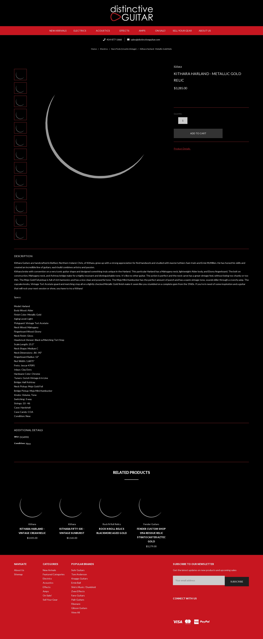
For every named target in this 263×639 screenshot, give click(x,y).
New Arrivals (58, 30)
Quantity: (178, 113)
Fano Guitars (78, 595)
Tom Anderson (79, 574)
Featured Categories (54, 574)
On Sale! (160, 30)
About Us (206, 30)
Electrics (81, 30)
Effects (126, 30)
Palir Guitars (77, 599)
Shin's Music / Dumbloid (83, 587)
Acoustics (104, 30)
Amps (143, 30)
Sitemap (18, 574)
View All (75, 612)
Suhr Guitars (78, 570)
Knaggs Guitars (79, 578)
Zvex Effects (78, 591)
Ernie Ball (76, 582)
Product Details (183, 148)
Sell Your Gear (182, 30)
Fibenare (75, 603)
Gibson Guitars (79, 608)
